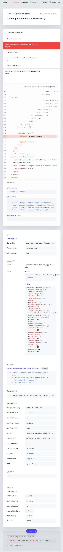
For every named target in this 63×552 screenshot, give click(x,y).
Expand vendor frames (15, 32)
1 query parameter (15, 545)
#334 (59, 275)
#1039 (46, 287)
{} (40, 277)
